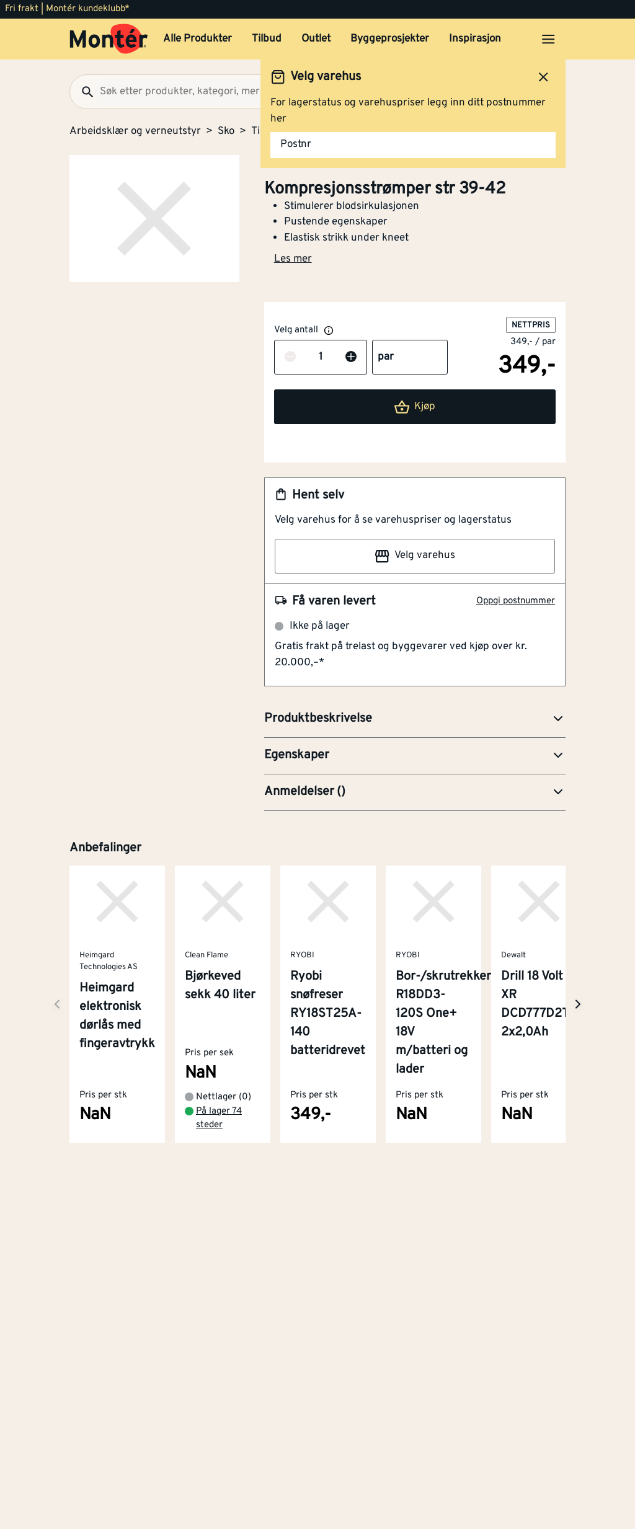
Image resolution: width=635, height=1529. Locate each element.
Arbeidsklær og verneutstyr (135, 131)
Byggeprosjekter (389, 39)
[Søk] (82, 92)
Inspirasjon (475, 39)
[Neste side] (57, 1004)
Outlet (316, 39)
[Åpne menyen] (548, 39)
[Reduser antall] (290, 358)
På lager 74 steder (219, 1119)
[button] (415, 719)
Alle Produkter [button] (197, 39)
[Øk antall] (351, 358)
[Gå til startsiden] (108, 39)
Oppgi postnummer (515, 601)
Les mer (293, 259)
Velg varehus (415, 556)
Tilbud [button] (267, 39)
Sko (226, 131)
